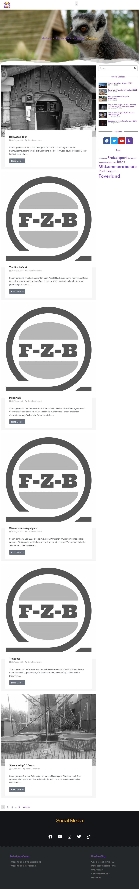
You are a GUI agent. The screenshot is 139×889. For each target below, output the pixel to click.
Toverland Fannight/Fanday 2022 (123, 90)
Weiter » (27, 807)
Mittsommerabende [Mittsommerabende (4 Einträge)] (118, 167)
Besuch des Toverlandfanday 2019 (122, 121)
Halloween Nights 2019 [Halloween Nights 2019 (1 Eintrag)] (107, 162)
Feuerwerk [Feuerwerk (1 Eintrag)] (103, 158)
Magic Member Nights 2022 (120, 83)
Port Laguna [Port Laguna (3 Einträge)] (109, 171)
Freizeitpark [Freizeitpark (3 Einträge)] (118, 158)
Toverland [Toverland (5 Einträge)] (109, 176)
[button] (76, 3)
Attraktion (78, 38)
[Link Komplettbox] (48, 117)
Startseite (47, 38)
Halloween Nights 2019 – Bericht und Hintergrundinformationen (122, 105)
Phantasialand (63, 38)
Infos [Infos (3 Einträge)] (121, 162)
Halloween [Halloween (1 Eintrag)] (132, 158)
